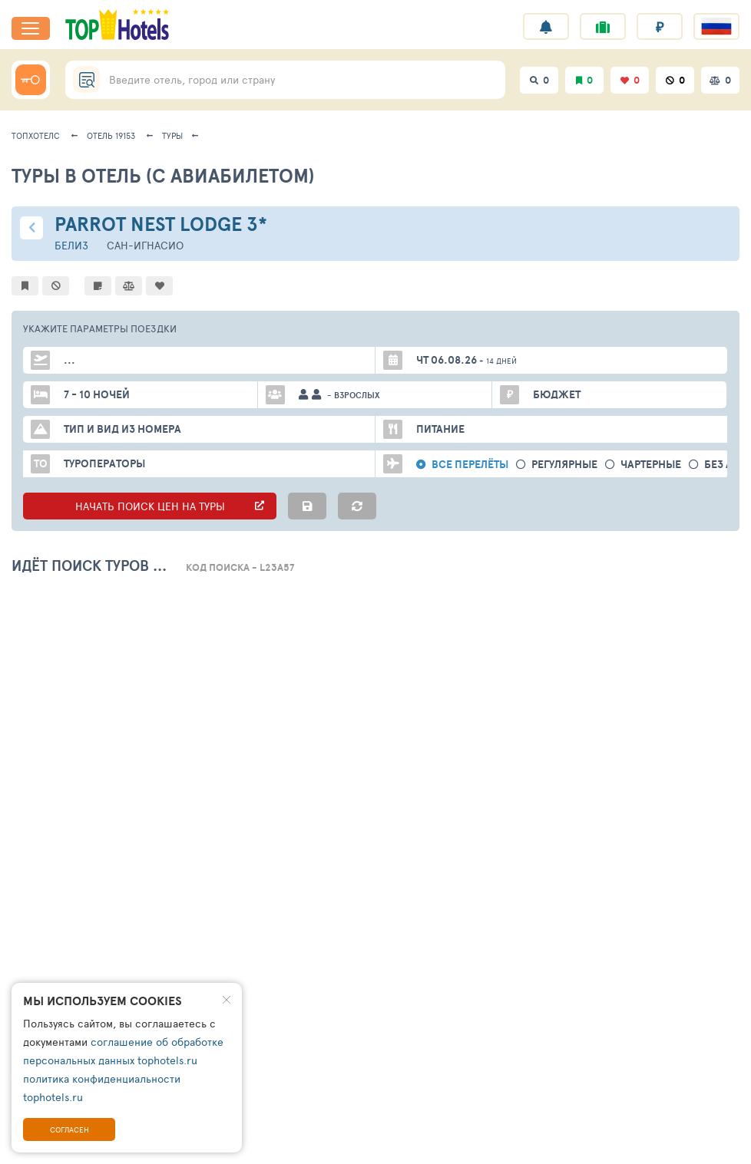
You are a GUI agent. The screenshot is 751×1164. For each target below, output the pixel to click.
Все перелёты (470, 464)
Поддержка (251, 1143)
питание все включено (421, 598)
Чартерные (650, 464)
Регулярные (564, 464)
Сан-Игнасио (145, 245)
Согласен (69, 1129)
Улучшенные (265, 598)
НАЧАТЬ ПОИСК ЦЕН (149, 506)
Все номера (60, 598)
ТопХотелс (36, 135)
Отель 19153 (111, 135)
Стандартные (161, 598)
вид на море (554, 598)
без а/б (725, 464)
